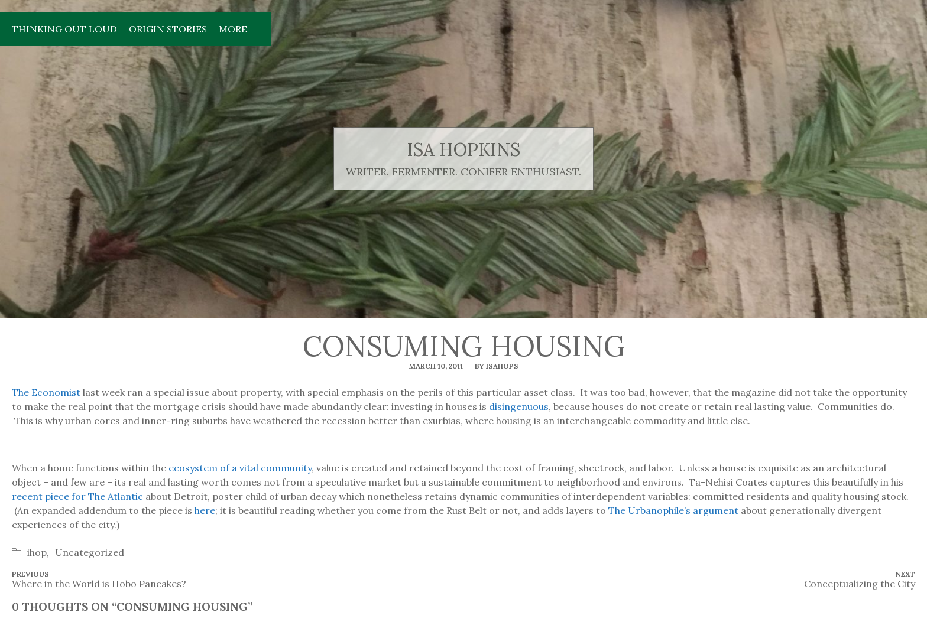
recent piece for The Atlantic (77, 496)
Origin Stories (168, 29)
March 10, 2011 (436, 366)
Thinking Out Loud (64, 29)
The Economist (46, 392)
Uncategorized (89, 552)
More (233, 29)
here (205, 510)
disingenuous (519, 406)
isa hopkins (463, 149)
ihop (37, 552)
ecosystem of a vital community (240, 468)
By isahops (496, 366)
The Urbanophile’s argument (673, 510)
